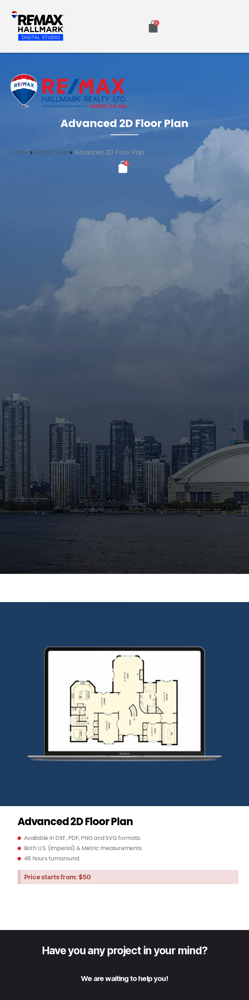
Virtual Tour (51, 152)
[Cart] (153, 26)
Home (19, 152)
